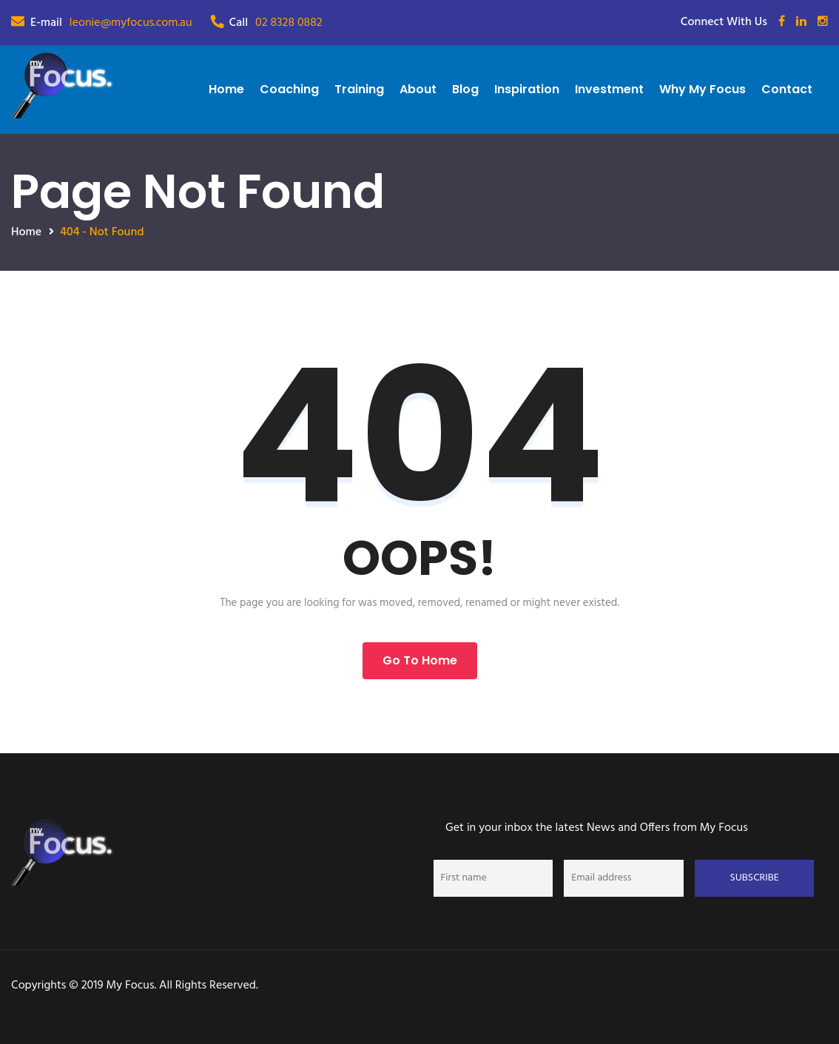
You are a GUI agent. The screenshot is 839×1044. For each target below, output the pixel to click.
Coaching (289, 89)
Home (226, 89)
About (418, 89)
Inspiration (526, 89)
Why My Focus (702, 89)
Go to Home (420, 660)
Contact (786, 89)
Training (359, 89)
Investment (609, 89)
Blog (465, 89)
